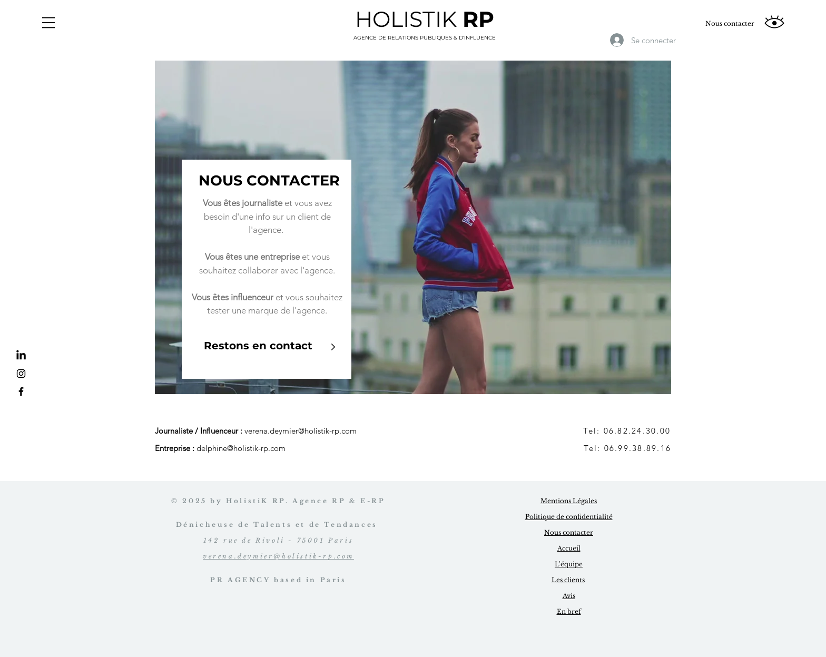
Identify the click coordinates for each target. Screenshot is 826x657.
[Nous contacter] (730, 23)
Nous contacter (568, 532)
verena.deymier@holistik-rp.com (300, 431)
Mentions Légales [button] (568, 501)
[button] (48, 22)
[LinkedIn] (21, 355)
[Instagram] (21, 373)
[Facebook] (21, 391)
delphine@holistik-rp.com (241, 448)
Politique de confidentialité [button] (569, 517)
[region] (413, 227)
